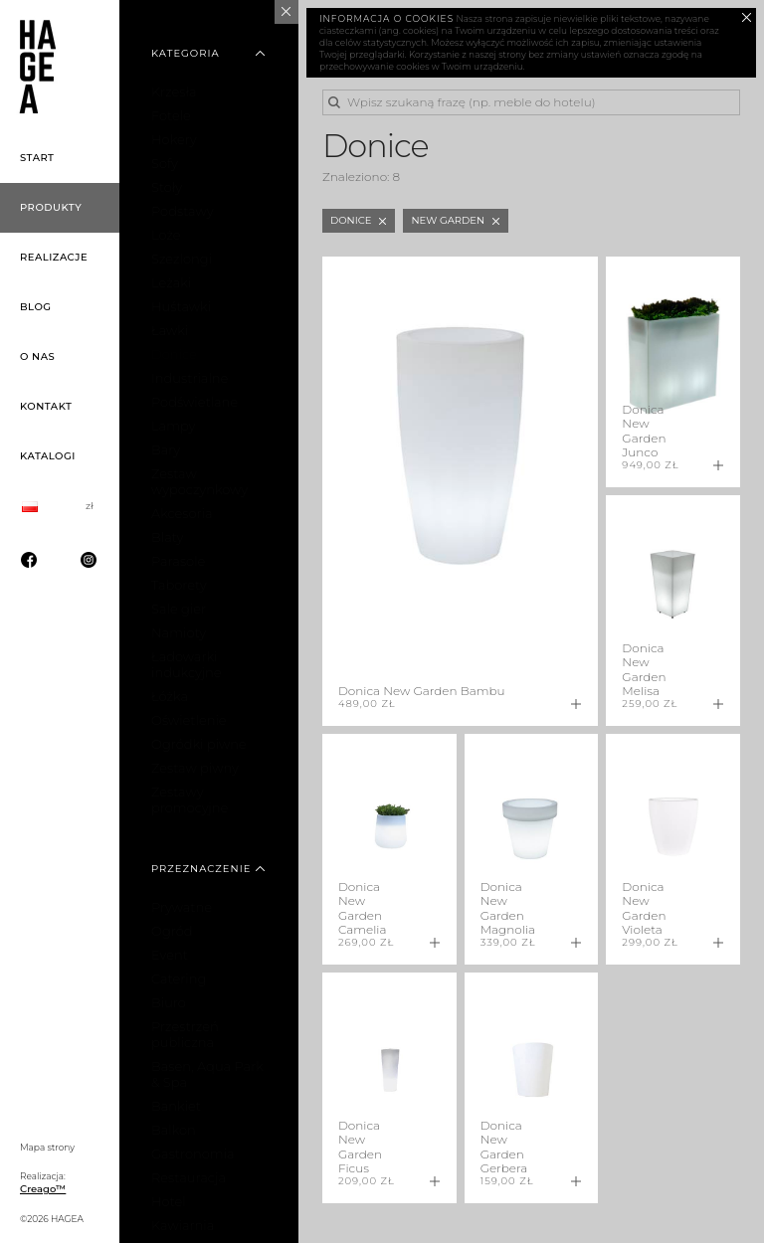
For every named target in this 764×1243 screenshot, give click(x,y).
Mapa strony (47, 1147)
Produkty (51, 207)
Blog (36, 306)
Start (37, 157)
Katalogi (48, 455)
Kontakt (46, 406)
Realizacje (54, 257)
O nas (37, 356)
